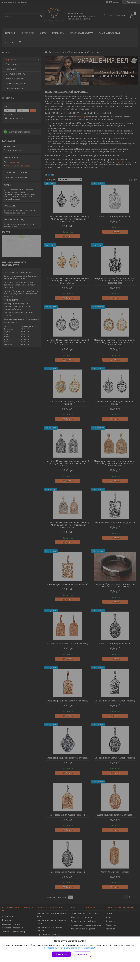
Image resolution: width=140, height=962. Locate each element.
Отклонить (82, 954)
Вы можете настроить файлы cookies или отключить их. (69, 948)
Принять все (61, 954)
